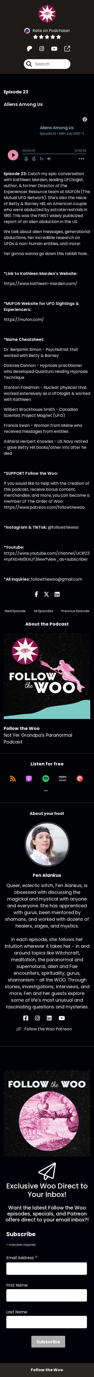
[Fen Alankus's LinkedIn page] (52, 1018)
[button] (46, 791)
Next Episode (15, 611)
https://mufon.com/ (24, 319)
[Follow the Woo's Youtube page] (51, 49)
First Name (17, 1285)
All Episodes (43, 611)
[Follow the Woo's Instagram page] (38, 49)
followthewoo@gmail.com (56, 579)
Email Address (22, 1258)
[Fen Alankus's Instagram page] (40, 1018)
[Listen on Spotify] (45, 779)
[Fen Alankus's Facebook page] (28, 1018)
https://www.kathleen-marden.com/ (40, 283)
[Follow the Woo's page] (64, 49)
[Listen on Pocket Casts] (79, 779)
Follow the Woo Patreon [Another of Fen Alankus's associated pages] (44, 1029)
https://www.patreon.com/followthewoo (44, 507)
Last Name (16, 1312)
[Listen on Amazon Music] (62, 779)
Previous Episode (75, 611)
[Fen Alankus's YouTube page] (65, 1018)
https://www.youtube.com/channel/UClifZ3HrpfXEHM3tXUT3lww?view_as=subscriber (46, 556)
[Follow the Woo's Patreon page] (29, 49)
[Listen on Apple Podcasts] (29, 779)
